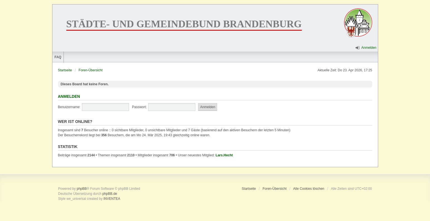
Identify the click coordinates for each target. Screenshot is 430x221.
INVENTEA (111, 199)
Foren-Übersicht (91, 70)
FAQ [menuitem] (58, 57)
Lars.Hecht (224, 155)
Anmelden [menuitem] (368, 48)
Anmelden (69, 96)
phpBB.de (109, 194)
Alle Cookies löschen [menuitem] (308, 189)
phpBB (82, 189)
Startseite (65, 70)
